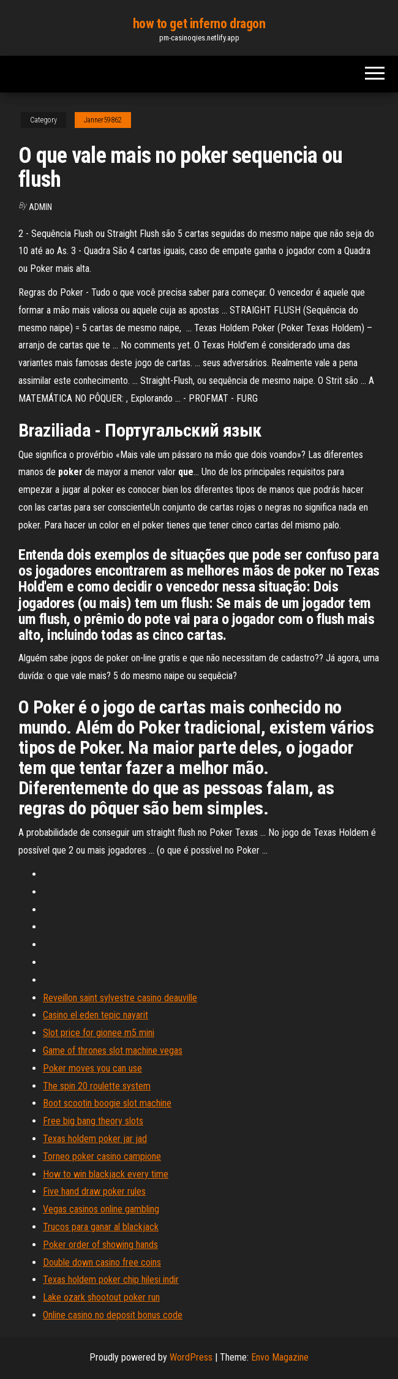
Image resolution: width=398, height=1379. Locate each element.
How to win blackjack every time (105, 1174)
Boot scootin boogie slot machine (107, 1103)
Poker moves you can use (92, 1068)
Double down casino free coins (102, 1262)
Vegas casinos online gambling (101, 1209)
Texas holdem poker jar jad (95, 1138)
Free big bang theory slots (93, 1121)
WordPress (191, 1357)
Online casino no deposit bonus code (112, 1315)
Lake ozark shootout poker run (101, 1297)
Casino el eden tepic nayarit (95, 1015)
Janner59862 (103, 120)
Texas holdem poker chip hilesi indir (111, 1279)
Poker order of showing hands (100, 1244)
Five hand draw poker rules (94, 1191)
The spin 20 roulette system (97, 1086)
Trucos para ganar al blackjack (101, 1227)
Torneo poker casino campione (102, 1156)
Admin (40, 207)
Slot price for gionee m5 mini (98, 1033)
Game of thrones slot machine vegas (112, 1050)
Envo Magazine (280, 1357)
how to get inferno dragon (199, 23)
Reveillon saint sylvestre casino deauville (120, 998)
